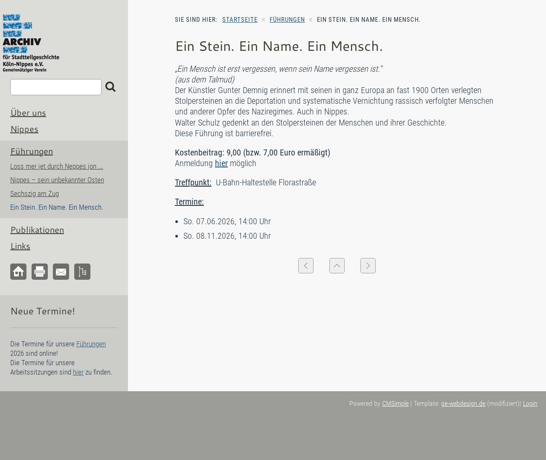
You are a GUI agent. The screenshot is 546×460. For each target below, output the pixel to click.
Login (530, 403)
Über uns (28, 112)
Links (20, 245)
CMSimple (395, 403)
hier (221, 163)
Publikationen (37, 229)
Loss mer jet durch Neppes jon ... (56, 166)
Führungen (287, 19)
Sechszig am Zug (34, 193)
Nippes (24, 128)
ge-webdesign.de (463, 403)
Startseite (240, 19)
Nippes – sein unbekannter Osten (57, 180)
